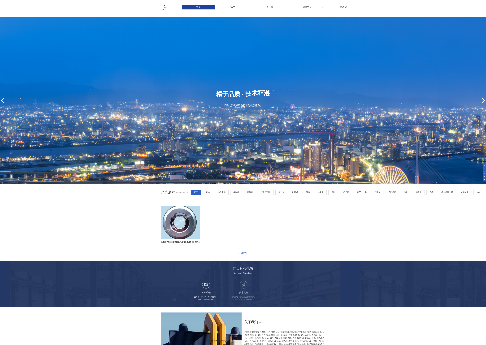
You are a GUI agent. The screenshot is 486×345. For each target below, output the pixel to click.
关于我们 (270, 7)
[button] (241, 181)
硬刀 (196, 192)
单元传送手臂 (447, 192)
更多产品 (243, 253)
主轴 (333, 192)
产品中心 (233, 7)
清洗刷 (250, 192)
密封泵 (281, 192)
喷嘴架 (377, 192)
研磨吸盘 (465, 192)
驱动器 (236, 192)
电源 (308, 192)
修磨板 (321, 192)
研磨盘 (295, 192)
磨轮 (406, 192)
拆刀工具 (222, 192)
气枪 (431, 192)
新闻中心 (307, 7)
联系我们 (344, 7)
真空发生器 (362, 192)
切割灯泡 (392, 192)
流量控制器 (266, 192)
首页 (198, 7)
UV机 (479, 192)
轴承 (208, 192)
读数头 (419, 192)
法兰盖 (346, 192)
